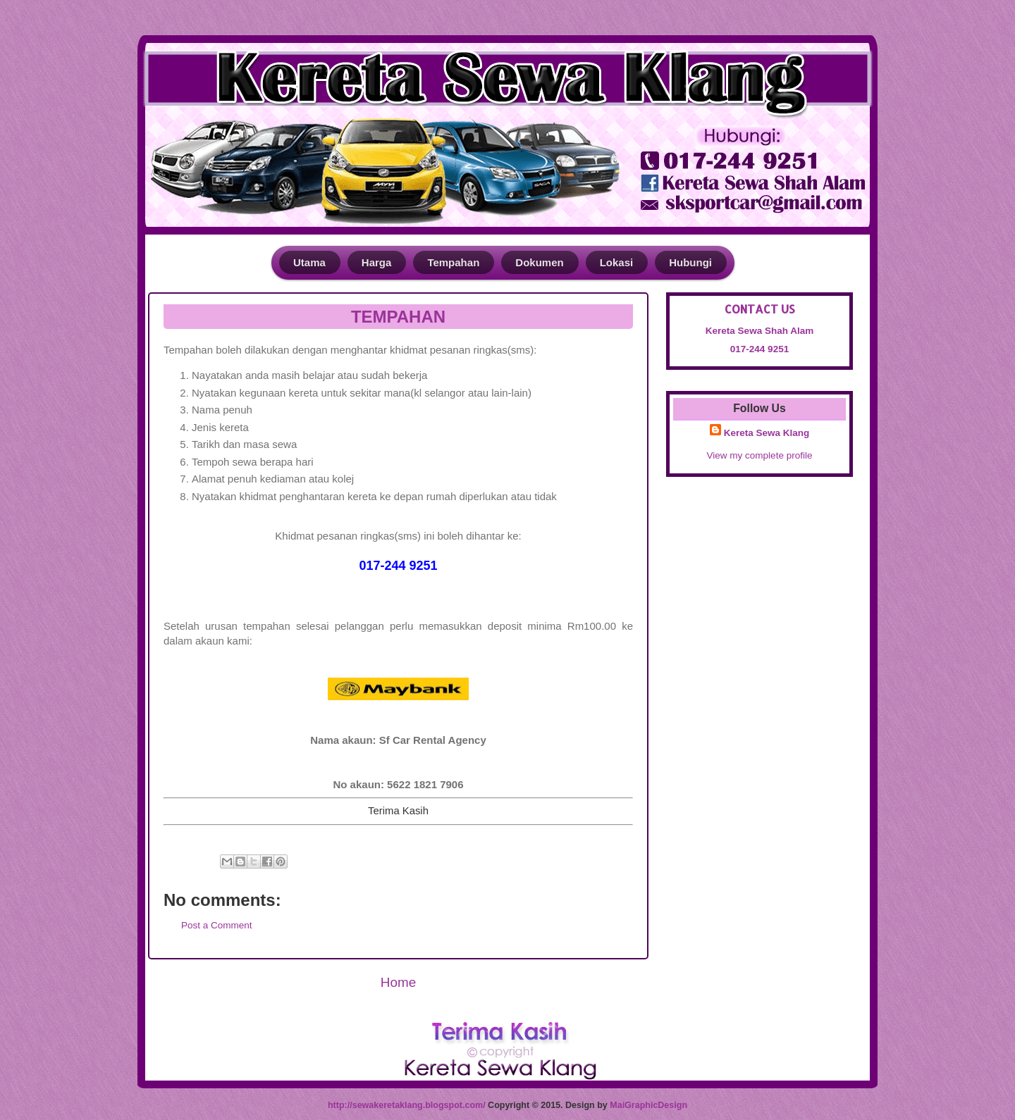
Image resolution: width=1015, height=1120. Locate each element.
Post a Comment (216, 925)
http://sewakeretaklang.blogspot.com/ (407, 1105)
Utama (309, 262)
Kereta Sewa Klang (767, 433)
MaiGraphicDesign (648, 1105)
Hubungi (690, 262)
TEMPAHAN (398, 316)
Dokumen (539, 262)
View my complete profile (760, 455)
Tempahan (453, 262)
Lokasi (617, 262)
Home (398, 982)
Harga (377, 262)
